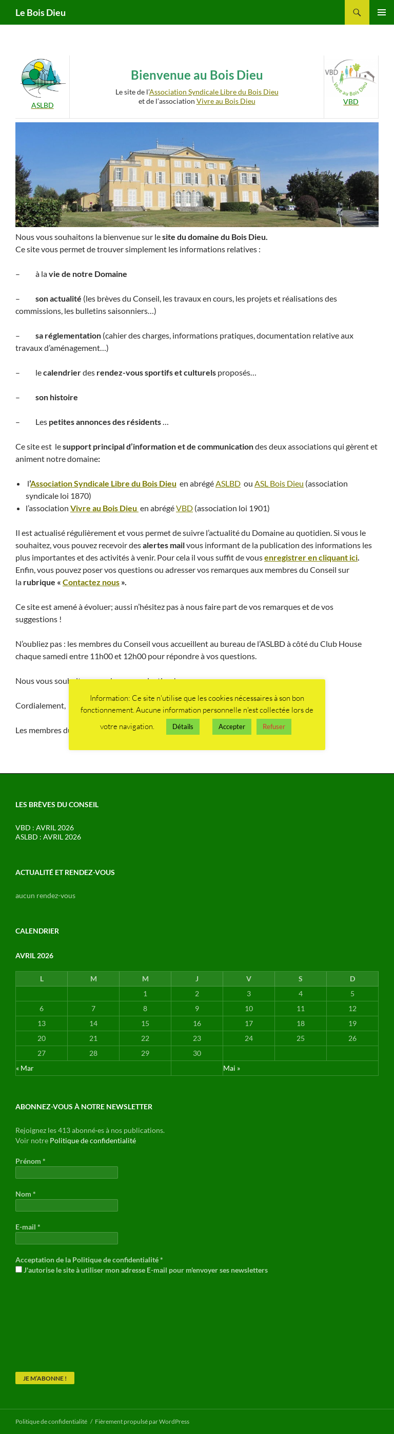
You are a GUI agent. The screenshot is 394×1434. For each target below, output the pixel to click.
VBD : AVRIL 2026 (44, 827)
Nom (25, 1193)
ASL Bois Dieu (279, 483)
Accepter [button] (232, 726)
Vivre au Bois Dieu (225, 101)
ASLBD (228, 483)
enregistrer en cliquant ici (311, 557)
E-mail (28, 1226)
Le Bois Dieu (40, 12)
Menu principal (381, 12)
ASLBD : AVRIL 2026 (48, 836)
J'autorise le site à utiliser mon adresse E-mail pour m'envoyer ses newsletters (141, 1269)
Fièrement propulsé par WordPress (142, 1421)
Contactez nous (91, 582)
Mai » (231, 1068)
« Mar (25, 1068)
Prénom (30, 1161)
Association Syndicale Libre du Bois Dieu (214, 91)
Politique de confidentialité (93, 1140)
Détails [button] (182, 726)
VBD (184, 508)
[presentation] (57, 1322)
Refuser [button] (274, 726)
